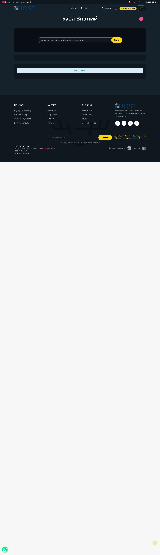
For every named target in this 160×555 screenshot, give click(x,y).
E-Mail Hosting (20, 114)
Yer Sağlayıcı (134, 138)
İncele (27, 2)
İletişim (51, 119)
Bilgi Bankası (53, 114)
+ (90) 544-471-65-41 (150, 2)
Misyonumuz (87, 114)
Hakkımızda (87, 110)
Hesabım (52, 110)
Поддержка (106, 8)
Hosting (73, 8)
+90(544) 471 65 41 (21, 151)
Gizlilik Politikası (89, 123)
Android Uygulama (22, 119)
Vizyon (84, 119)
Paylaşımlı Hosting (22, 110)
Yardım (51, 123)
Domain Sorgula (21, 123)
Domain (84, 8)
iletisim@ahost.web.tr (21, 153)
